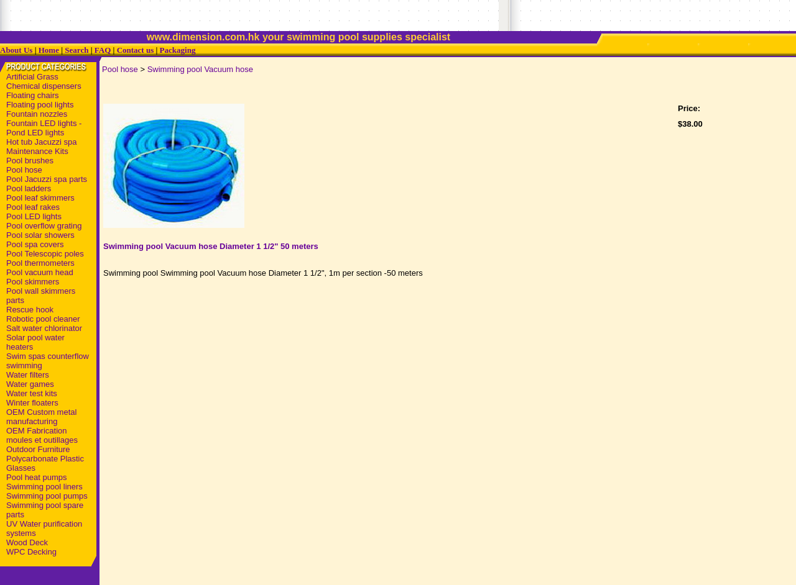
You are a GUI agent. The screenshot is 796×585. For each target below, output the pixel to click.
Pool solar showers (40, 235)
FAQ (103, 50)
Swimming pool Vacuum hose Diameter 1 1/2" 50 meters (210, 246)
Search (76, 50)
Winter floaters (32, 402)
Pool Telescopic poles (45, 253)
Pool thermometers (40, 263)
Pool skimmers (32, 281)
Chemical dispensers (43, 86)
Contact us (135, 50)
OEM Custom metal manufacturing (41, 416)
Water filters (27, 374)
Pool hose (24, 170)
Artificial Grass (32, 76)
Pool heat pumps (36, 477)
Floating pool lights (39, 104)
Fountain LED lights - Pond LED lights (43, 128)
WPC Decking (31, 551)
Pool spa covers (35, 244)
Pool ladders (28, 188)
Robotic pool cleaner (43, 319)
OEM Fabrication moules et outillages (42, 435)
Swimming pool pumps (47, 496)
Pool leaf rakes (33, 207)
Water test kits (31, 393)
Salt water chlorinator (44, 328)
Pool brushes (29, 160)
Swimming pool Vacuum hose (200, 69)
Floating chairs (32, 95)
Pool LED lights (34, 216)
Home (49, 50)
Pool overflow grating (43, 225)
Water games (30, 384)
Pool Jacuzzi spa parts (46, 179)
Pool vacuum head (39, 272)
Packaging (178, 50)
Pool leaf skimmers (40, 197)
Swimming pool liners (44, 486)
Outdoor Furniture (38, 449)
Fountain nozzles (36, 114)
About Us (16, 50)
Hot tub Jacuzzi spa (41, 142)
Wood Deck (27, 542)
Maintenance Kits (37, 151)
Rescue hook (29, 309)
